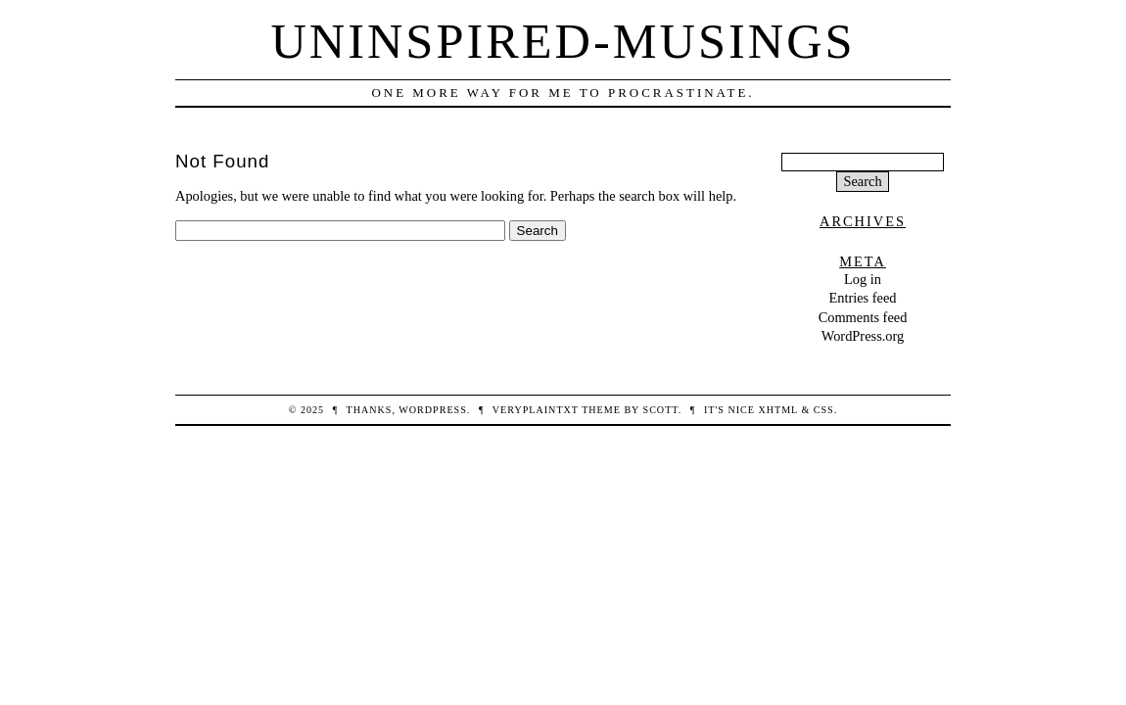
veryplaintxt (536, 409)
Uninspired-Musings (562, 41)
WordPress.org (863, 336)
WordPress (432, 409)
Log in (862, 279)
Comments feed (863, 317)
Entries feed (862, 298)
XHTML (777, 409)
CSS (824, 409)
